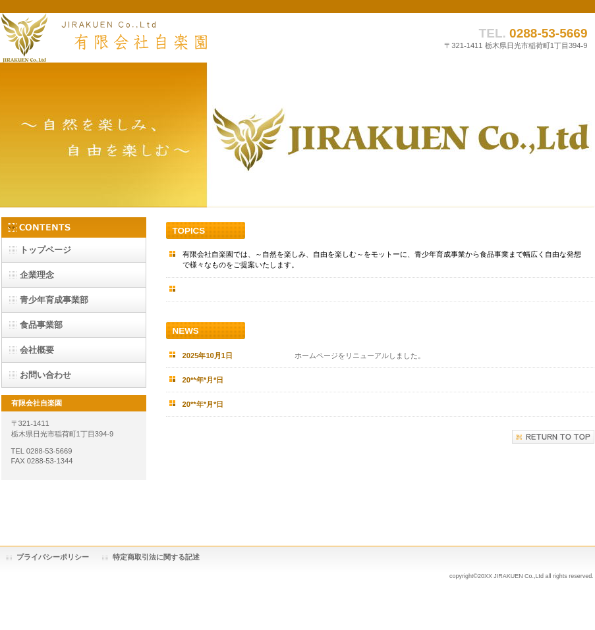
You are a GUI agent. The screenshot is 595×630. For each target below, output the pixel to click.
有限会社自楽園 (133, 38)
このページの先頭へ (553, 437)
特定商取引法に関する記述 (156, 557)
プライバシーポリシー (52, 557)
